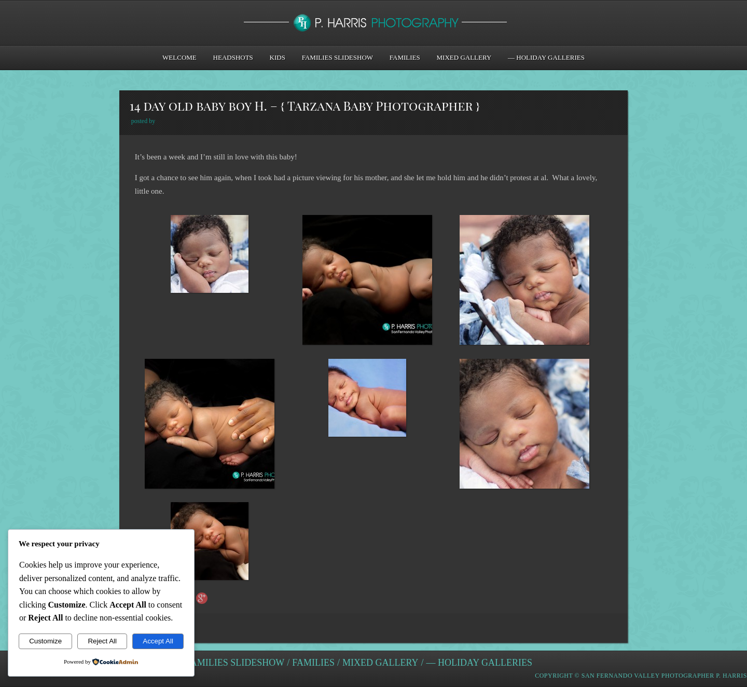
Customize (45, 641)
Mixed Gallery (464, 57)
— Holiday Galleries (546, 57)
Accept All (158, 641)
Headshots (233, 57)
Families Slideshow (337, 57)
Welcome (179, 57)
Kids (277, 57)
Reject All (102, 641)
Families (405, 57)
